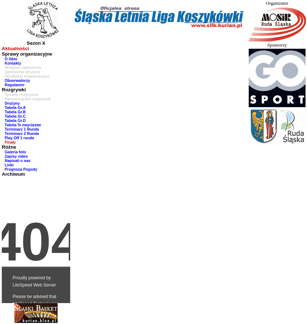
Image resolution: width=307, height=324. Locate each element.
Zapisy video (16, 156)
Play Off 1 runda (19, 138)
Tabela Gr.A (15, 107)
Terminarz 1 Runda (22, 129)
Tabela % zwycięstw (23, 125)
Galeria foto (15, 152)
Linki (9, 165)
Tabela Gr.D (15, 120)
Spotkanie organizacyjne (27, 76)
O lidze (11, 59)
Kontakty (13, 63)
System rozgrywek (22, 94)
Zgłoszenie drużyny (22, 72)
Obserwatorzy (17, 80)
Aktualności (15, 48)
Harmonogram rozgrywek (28, 99)
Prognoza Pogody (21, 169)
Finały (10, 142)
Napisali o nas (18, 160)
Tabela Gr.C (15, 116)
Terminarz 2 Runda (22, 133)
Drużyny (12, 103)
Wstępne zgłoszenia (23, 67)
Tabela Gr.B (15, 112)
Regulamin (14, 85)
